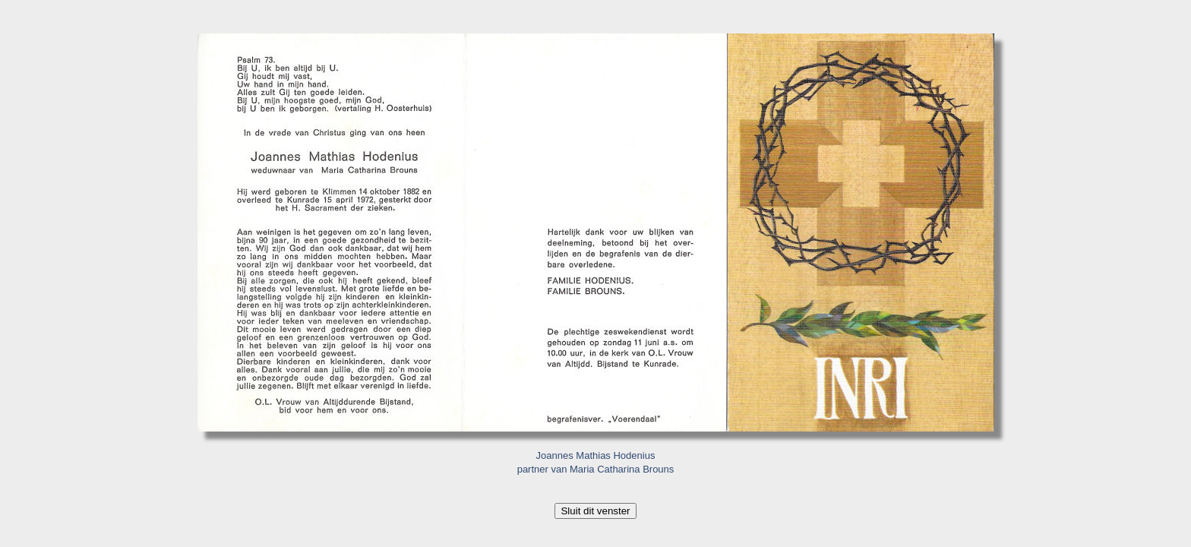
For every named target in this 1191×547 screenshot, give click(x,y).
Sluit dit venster (595, 511)
